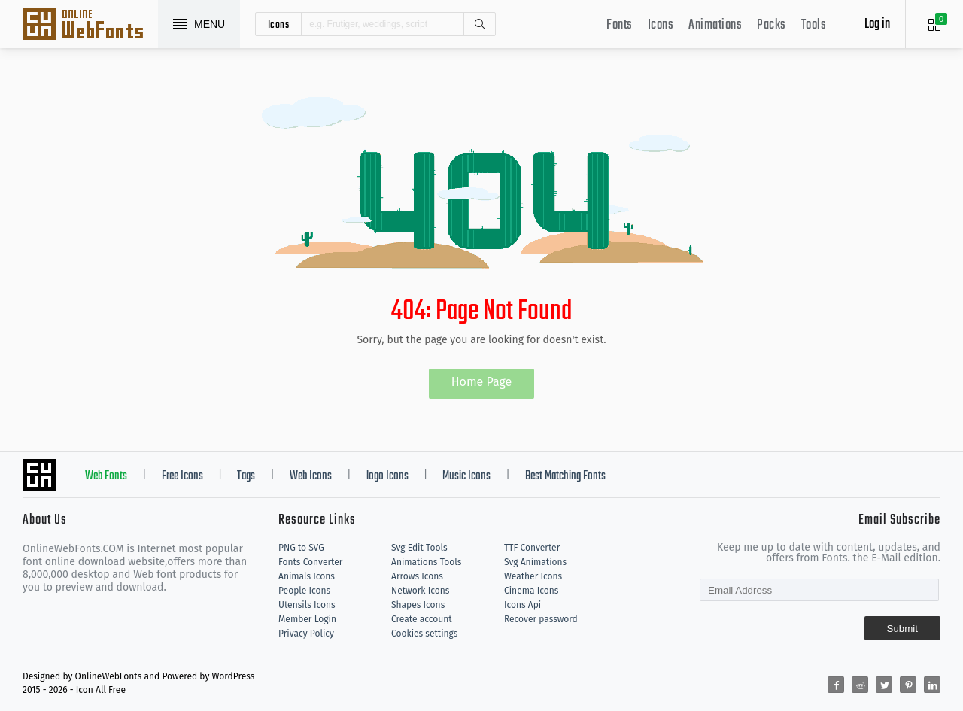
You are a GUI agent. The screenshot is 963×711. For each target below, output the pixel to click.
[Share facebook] (836, 684)
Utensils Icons (307, 605)
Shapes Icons (418, 605)
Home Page (481, 382)
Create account (421, 619)
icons (279, 24)
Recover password (541, 619)
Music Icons (466, 476)
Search (479, 24)
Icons (661, 25)
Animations (715, 25)
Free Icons (182, 476)
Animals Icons (306, 576)
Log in (877, 24)
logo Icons (387, 476)
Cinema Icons (531, 590)
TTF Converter (532, 547)
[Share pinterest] (908, 684)
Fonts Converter (310, 562)
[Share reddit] (860, 684)
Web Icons (311, 476)
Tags (246, 476)
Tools (814, 25)
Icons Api (522, 605)
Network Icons (420, 590)
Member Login (307, 619)
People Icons (304, 590)
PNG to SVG (301, 547)
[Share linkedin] (932, 684)
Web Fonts (106, 476)
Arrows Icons (417, 576)
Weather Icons (533, 576)
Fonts (619, 25)
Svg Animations (535, 562)
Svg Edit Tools (419, 547)
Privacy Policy (306, 633)
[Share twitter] (884, 684)
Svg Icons (90, 26)
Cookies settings (424, 633)
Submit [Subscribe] (902, 628)
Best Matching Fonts (565, 476)
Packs (771, 25)
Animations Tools (426, 562)
